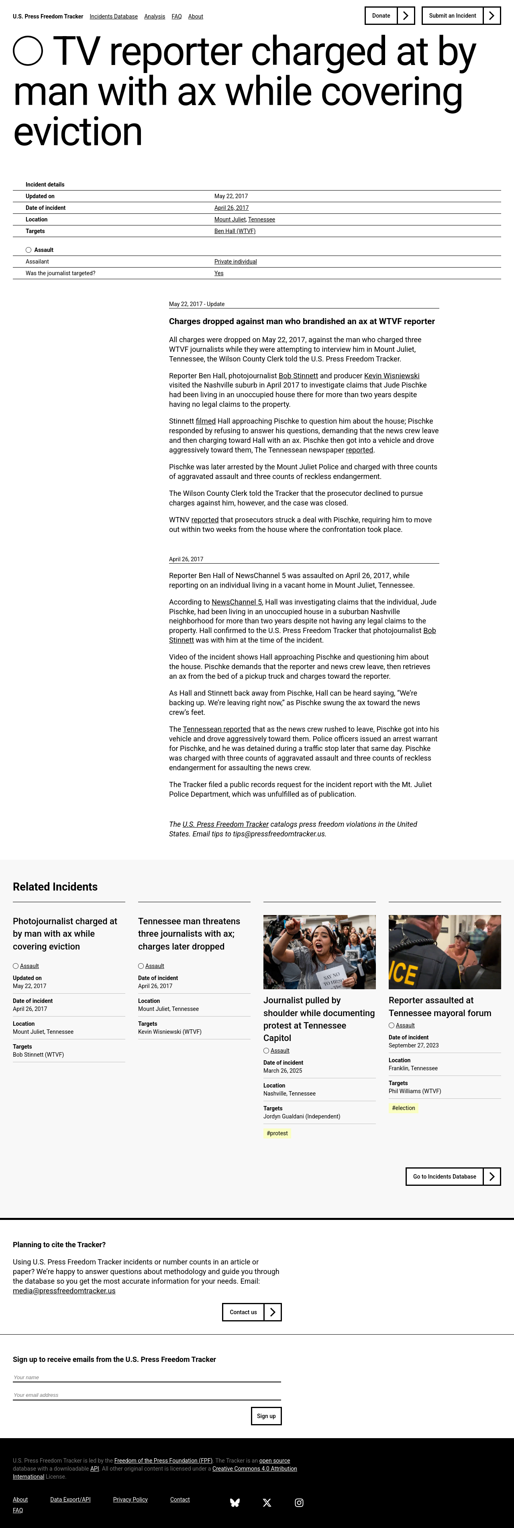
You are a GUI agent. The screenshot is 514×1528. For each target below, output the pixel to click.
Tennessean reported (217, 729)
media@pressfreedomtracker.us (64, 1291)
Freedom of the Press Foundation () (163, 1460)
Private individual (235, 261)
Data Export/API (70, 1499)
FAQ (177, 16)
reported (359, 450)
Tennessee (261, 219)
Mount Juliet (230, 219)
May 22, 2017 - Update (197, 304)
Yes (219, 273)
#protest (277, 1133)
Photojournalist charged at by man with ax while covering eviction (65, 934)
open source (274, 1460)
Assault (43, 250)
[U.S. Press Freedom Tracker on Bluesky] (235, 1504)
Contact (180, 1499)
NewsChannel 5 (237, 602)
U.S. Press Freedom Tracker (48, 16)
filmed (206, 421)
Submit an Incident (452, 15)
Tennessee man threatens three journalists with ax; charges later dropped (189, 934)
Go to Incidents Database (444, 1176)
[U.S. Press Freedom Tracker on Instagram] (299, 1504)
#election (403, 1108)
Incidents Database (114, 16)
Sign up (266, 1416)
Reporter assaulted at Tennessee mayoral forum (440, 1006)
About (195, 16)
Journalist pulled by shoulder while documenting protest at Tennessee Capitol (319, 1019)
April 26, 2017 (231, 208)
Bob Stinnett (298, 375)
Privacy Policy (130, 1499)
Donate (381, 15)
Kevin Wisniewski (392, 375)
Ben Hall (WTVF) (235, 231)
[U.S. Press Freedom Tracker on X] (267, 1504)
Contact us (243, 1312)
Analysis (154, 16)
